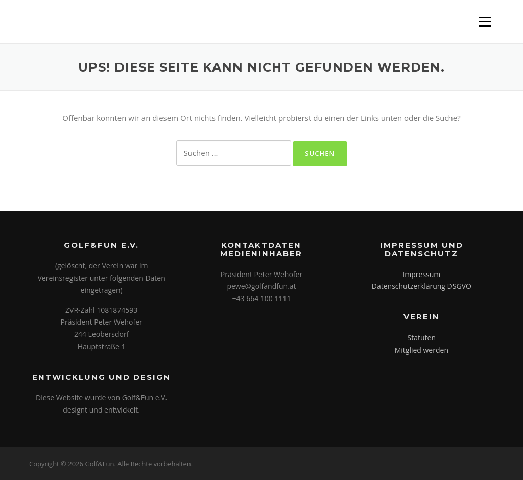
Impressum (421, 274)
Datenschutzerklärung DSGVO (421, 286)
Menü (485, 21)
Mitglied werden (421, 350)
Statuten (422, 337)
